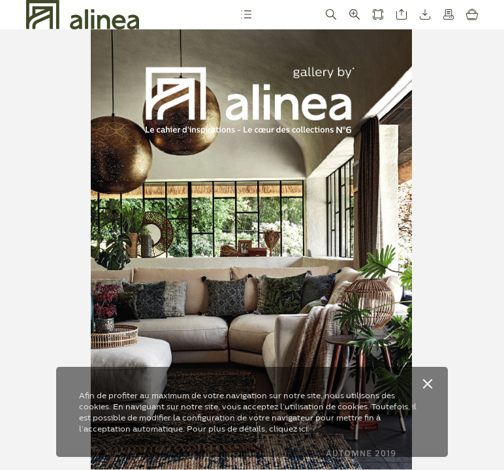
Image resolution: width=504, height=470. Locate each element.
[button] (246, 14)
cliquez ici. (289, 428)
